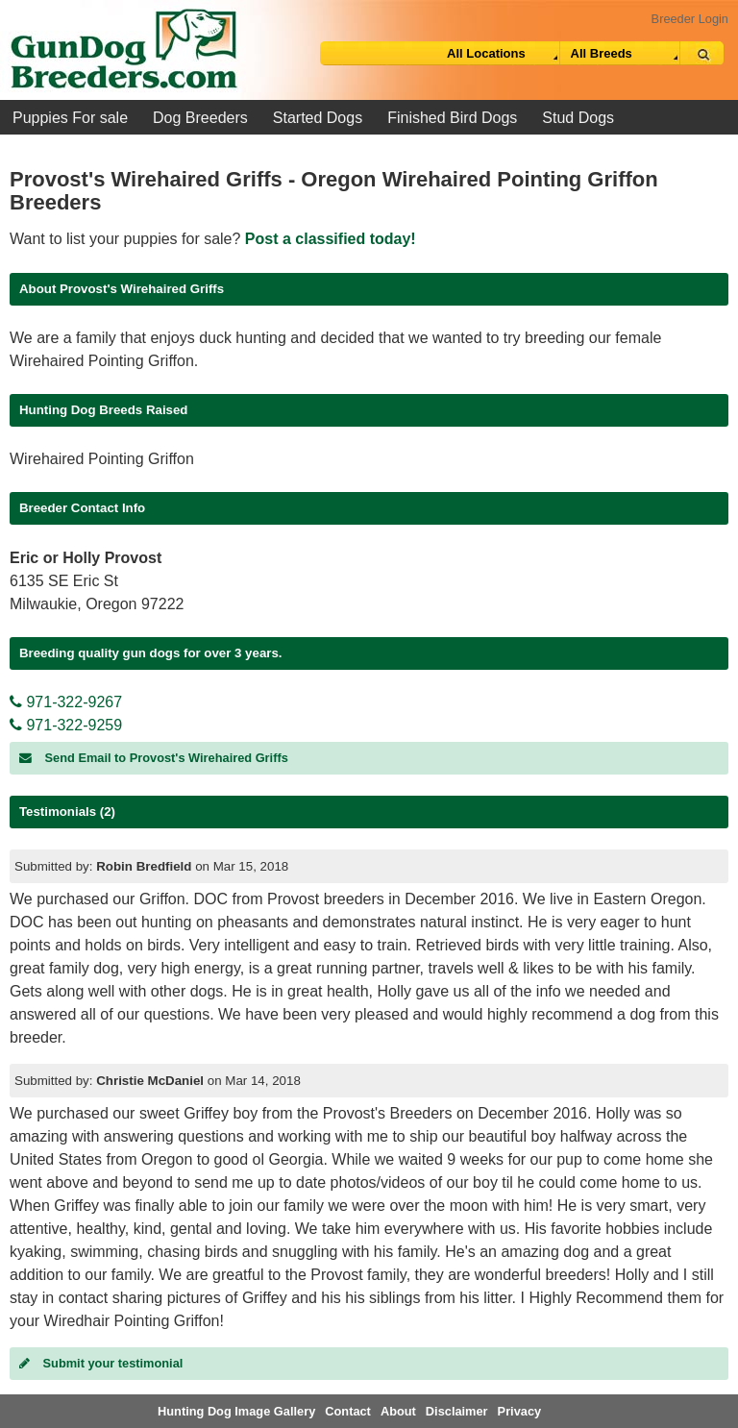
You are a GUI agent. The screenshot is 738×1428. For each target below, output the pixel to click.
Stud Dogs (578, 118)
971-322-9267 (66, 702)
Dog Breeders (200, 118)
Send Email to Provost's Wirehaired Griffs (153, 758)
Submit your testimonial (101, 1363)
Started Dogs (317, 118)
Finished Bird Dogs (452, 118)
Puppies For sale (70, 118)
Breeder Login (690, 19)
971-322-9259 (66, 725)
